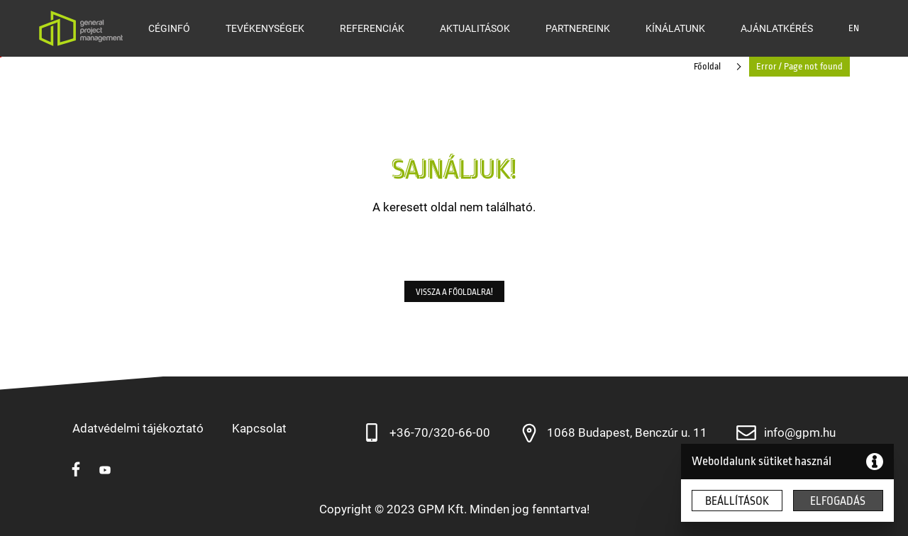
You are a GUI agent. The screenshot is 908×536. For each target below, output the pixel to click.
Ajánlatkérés (777, 28)
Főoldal (707, 66)
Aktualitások (475, 28)
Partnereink (578, 28)
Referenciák (372, 28)
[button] (454, 291)
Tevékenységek (265, 28)
